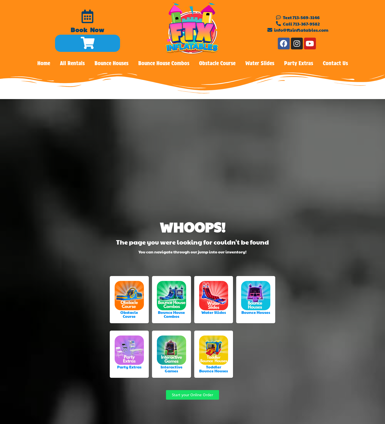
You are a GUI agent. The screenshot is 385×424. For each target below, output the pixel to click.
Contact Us (335, 63)
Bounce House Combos (163, 63)
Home (43, 63)
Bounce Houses (111, 63)
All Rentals (72, 63)
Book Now (87, 32)
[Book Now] (87, 16)
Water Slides (259, 63)
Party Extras (298, 63)
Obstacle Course (217, 63)
